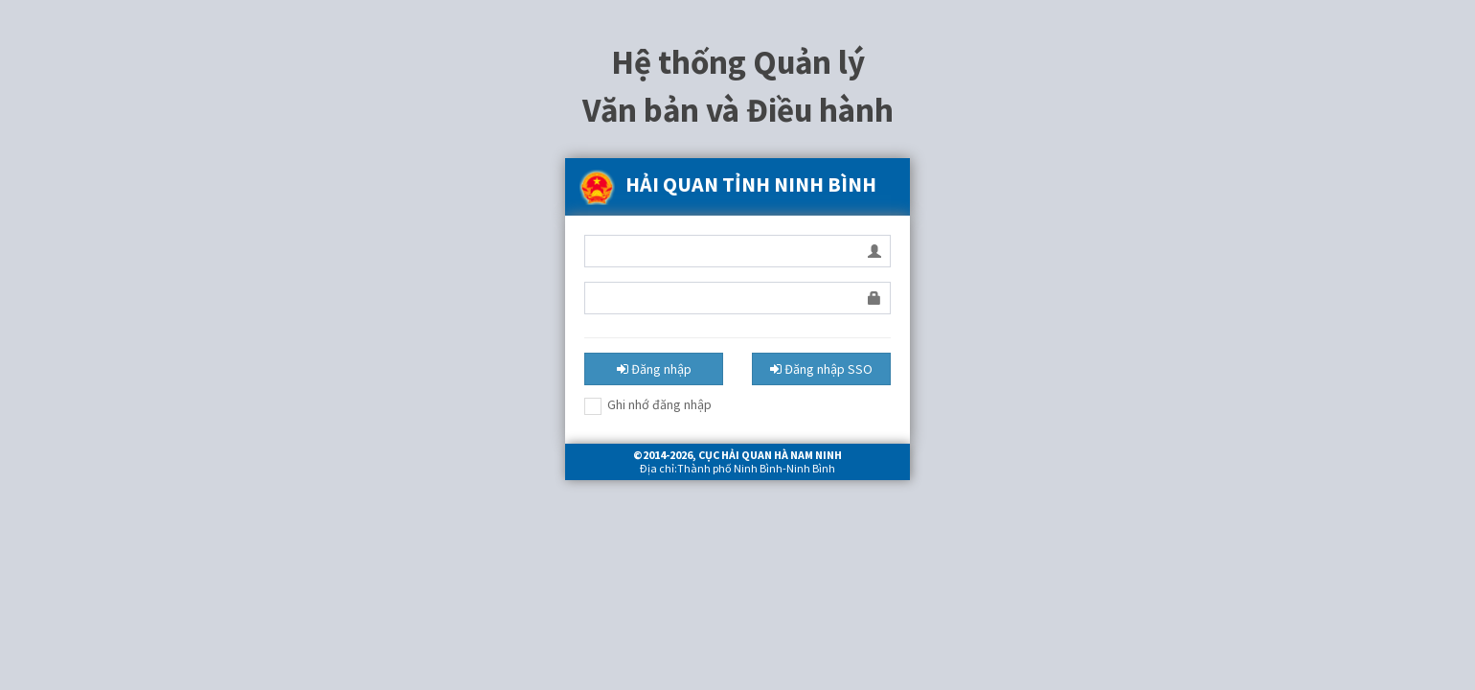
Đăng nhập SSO (821, 369)
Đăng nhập (654, 369)
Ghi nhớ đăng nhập (648, 405)
